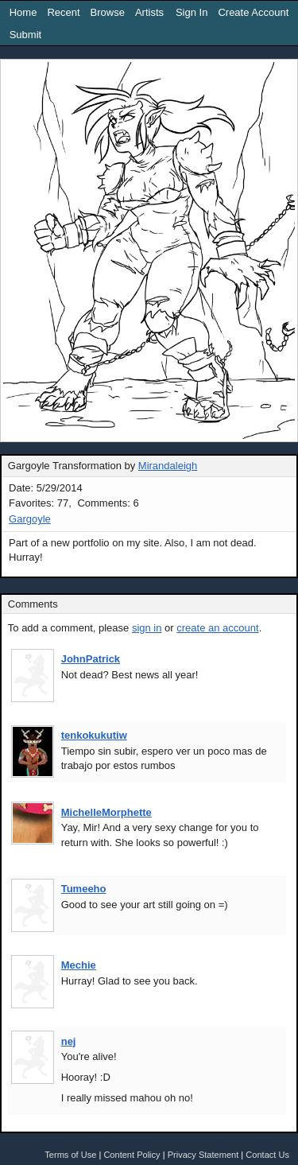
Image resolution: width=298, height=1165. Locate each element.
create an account (217, 628)
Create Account (253, 12)
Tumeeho (83, 889)
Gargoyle (30, 519)
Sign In (191, 12)
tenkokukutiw (94, 735)
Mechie (78, 965)
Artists (149, 12)
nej (68, 1041)
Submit (25, 35)
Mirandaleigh (167, 466)
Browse (108, 12)
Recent (63, 12)
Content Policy (131, 1154)
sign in (147, 628)
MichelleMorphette (106, 812)
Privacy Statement (203, 1154)
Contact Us (267, 1154)
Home (23, 12)
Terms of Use (70, 1154)
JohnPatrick (90, 659)
